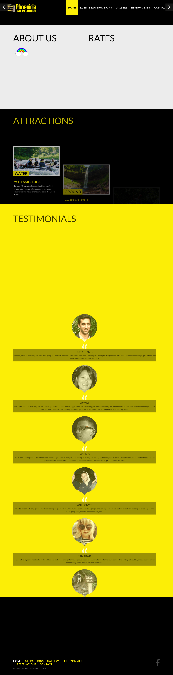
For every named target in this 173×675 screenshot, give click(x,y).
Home (72, 7)
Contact (160, 7)
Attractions (34, 660)
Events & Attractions (96, 7)
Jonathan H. (84, 552)
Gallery (121, 7)
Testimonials (72, 660)
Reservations (141, 7)
